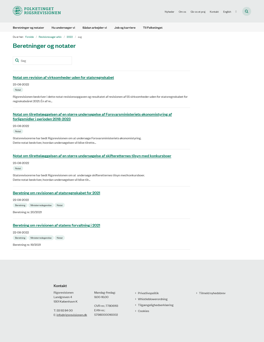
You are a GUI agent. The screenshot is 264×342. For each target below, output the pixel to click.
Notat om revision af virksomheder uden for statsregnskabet (63, 77)
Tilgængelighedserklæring (156, 305)
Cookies (143, 311)
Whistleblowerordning (153, 299)
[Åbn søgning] (246, 11)
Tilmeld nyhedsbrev (212, 293)
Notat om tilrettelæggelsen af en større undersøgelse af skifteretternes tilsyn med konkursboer (92, 155)
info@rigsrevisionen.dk (72, 315)
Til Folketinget (153, 27)
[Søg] (42, 60)
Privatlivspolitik (148, 293)
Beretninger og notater (28, 27)
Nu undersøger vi (63, 27)
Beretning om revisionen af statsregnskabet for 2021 (56, 192)
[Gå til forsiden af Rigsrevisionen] (37, 11)
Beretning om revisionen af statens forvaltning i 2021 (56, 225)
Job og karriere (125, 27)
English (227, 11)
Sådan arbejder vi (94, 27)
